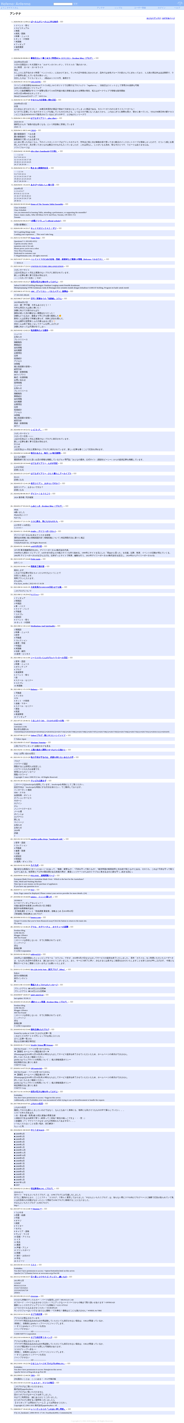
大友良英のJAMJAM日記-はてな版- (46, 587)
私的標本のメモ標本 (39, 330)
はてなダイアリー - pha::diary (44, 118)
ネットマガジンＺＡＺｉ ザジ (43, 228)
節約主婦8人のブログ (40, 1029)
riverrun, (34, 1296)
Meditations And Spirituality (43, 626)
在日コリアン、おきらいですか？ (45, 483)
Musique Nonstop (38, 742)
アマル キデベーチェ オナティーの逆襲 (49, 927)
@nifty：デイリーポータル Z (43, 531)
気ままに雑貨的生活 (40, 168)
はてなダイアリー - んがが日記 (44, 463)
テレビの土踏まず (38, 781)
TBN (33, 1375)
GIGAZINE (36, 82)
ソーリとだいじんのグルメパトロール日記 (49, 658)
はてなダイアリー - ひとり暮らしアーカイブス (51, 473)
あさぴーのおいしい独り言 (42, 185)
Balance (34, 689)
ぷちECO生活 (37, 1103)
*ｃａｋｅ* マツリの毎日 (42, 1383)
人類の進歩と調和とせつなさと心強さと (48, 750)
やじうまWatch (37, 1130)
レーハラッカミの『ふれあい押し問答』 (48, 1409)
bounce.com (36, 917)
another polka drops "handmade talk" (47, 839)
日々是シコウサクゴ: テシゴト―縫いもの (49, 1277)
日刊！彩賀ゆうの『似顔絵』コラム (46, 298)
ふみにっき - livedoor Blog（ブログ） (47, 506)
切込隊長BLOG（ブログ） (42, 1188)
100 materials (36, 1068)
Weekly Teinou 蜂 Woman (42, 1045)
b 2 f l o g (34, 594)
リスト (34, 1265)
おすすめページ (168, 18)
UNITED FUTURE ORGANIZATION (47, 266)
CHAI (33, 130)
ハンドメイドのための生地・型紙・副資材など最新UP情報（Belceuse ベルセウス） (67, 259)
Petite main (35, 559)
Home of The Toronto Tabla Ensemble (47, 204)
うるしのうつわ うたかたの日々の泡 (47, 721)
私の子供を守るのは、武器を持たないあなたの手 (52, 757)
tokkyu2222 (36, 954)
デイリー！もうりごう (40, 493)
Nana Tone (35, 238)
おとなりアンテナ (154, 18)
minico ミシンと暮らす (42, 897)
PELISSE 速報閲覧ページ (42, 875)
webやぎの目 (36, 546)
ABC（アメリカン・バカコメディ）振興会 (49, 291)
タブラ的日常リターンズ (41, 1337)
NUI (32, 890)
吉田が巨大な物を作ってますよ (44, 282)
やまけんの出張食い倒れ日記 (43, 100)
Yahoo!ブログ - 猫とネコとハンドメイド (48, 735)
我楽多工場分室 (37, 566)
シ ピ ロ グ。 (36, 430)
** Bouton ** (36, 1209)
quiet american (37, 995)
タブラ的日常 (36, 1314)
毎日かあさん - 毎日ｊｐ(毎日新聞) (46, 453)
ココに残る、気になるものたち (44, 521)
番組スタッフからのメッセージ (44, 985)
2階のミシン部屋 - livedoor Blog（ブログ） (49, 1002)
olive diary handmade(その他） (44, 151)
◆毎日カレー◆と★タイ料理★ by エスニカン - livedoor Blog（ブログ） (62, 58)
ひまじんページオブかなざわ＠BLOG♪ (48, 1363)
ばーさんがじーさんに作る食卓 (44, 22)
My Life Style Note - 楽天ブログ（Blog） (48, 969)
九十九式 (34, 865)
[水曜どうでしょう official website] (46, 221)
